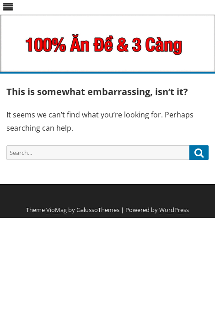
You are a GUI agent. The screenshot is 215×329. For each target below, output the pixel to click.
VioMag (56, 210)
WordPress (174, 210)
